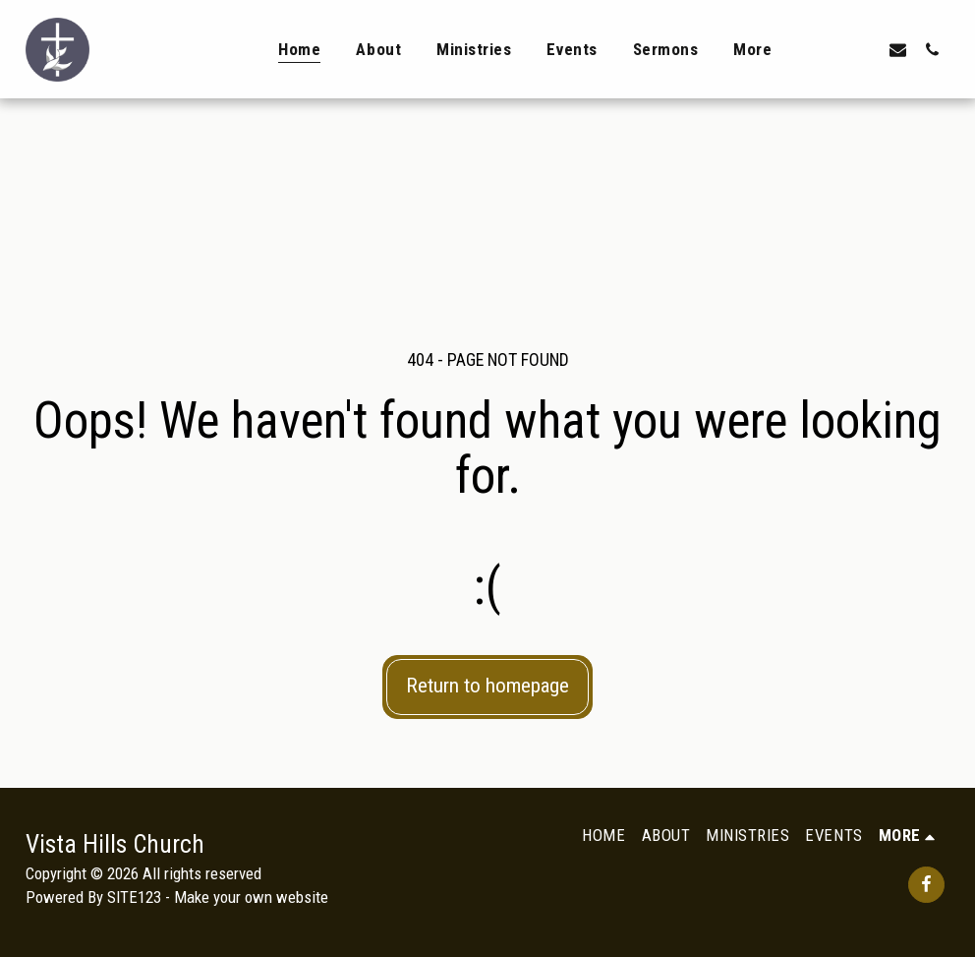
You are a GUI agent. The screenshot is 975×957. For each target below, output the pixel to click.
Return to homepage (487, 685)
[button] (829, 49)
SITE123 (134, 897)
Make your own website (251, 897)
